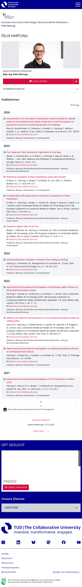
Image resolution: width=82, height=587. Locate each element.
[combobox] (41, 507)
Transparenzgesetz (10, 568)
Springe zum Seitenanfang (65, 572)
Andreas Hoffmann (41, 420)
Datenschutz (7, 563)
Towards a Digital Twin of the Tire (22, 227)
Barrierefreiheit (8, 572)
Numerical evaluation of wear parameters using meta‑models (36, 177)
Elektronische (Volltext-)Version (23, 135)
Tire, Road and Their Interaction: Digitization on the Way (33, 152)
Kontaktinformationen (14, 89)
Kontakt (5, 554)
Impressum (6, 558)
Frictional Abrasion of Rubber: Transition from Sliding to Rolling (37, 260)
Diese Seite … (39, 431)
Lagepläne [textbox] (11, 508)
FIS (42, 409)
